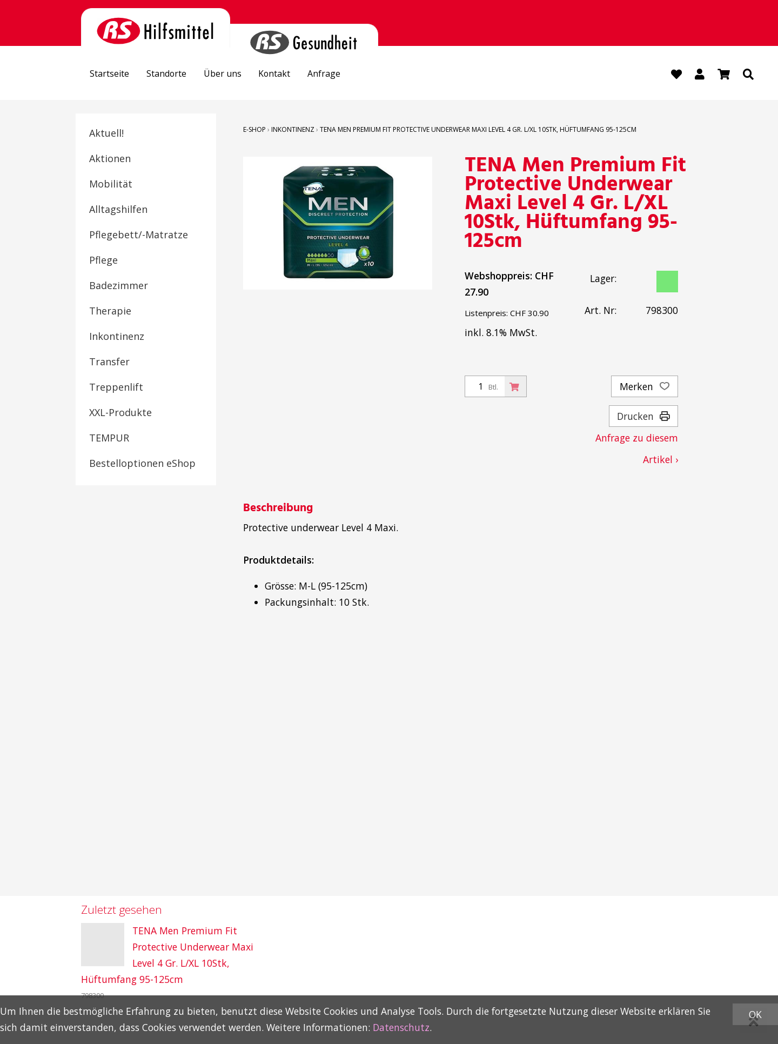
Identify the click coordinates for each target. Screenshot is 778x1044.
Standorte (175, 75)
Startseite (113, 75)
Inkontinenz (116, 337)
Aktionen (110, 159)
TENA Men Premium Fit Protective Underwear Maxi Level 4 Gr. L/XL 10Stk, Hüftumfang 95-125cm (478, 130)
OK (755, 1014)
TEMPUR (109, 438)
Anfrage (349, 75)
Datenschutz (401, 1027)
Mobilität (110, 184)
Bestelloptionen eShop (142, 464)
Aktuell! (106, 134)
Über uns (237, 75)
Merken (644, 387)
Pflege (103, 261)
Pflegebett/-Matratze (138, 235)
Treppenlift (116, 388)
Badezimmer (118, 286)
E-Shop (254, 130)
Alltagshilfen (118, 210)
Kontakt (295, 75)
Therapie (110, 311)
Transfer (109, 362)
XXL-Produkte (120, 413)
